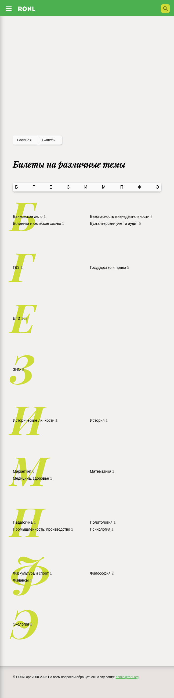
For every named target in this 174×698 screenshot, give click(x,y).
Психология (102, 529)
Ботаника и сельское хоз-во (38, 223)
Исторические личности (35, 420)
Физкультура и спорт (32, 573)
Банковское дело (29, 216)
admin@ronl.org (127, 677)
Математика (102, 471)
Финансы (22, 580)
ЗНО (18, 369)
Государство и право (109, 267)
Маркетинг (23, 471)
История (99, 420)
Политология (103, 522)
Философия (102, 573)
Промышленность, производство (43, 529)
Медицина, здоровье (32, 478)
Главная (24, 140)
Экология (22, 624)
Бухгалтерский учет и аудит (115, 223)
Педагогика (24, 522)
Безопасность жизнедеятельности (121, 216)
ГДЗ (18, 267)
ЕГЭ (20, 318)
